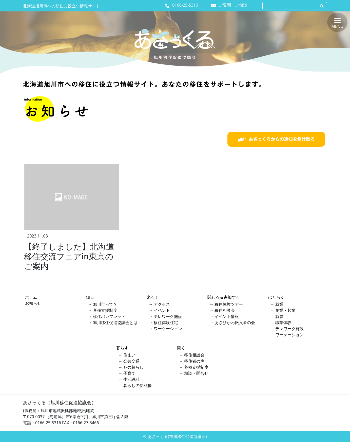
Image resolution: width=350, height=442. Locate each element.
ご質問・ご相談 (233, 5)
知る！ (92, 297)
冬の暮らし (133, 367)
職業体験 (283, 322)
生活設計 (131, 379)
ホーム (31, 297)
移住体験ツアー (229, 304)
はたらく (276, 297)
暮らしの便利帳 (137, 385)
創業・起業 (285, 310)
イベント (162, 310)
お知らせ (33, 303)
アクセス (162, 304)
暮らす (122, 348)
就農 (279, 316)
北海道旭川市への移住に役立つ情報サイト (61, 6)
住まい (129, 355)
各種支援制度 (105, 310)
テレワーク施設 (168, 316)
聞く (181, 348)
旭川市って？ (105, 304)
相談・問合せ (196, 373)
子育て (129, 373)
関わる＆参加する (223, 297)
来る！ (153, 297)
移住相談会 (225, 310)
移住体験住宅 (166, 322)
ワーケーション (168, 328)
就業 (279, 304)
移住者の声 (194, 361)
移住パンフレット (109, 316)
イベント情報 (227, 316)
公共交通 (131, 361)
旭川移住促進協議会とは (115, 322)
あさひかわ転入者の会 (235, 322)
